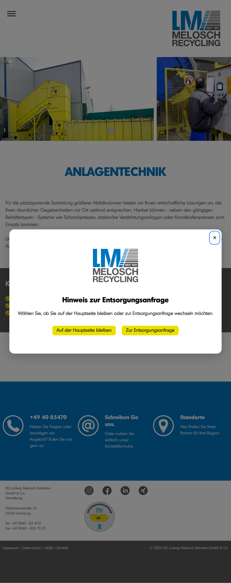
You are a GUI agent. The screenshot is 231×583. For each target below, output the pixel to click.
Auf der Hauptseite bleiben (84, 330)
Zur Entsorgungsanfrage (150, 330)
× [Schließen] (215, 237)
